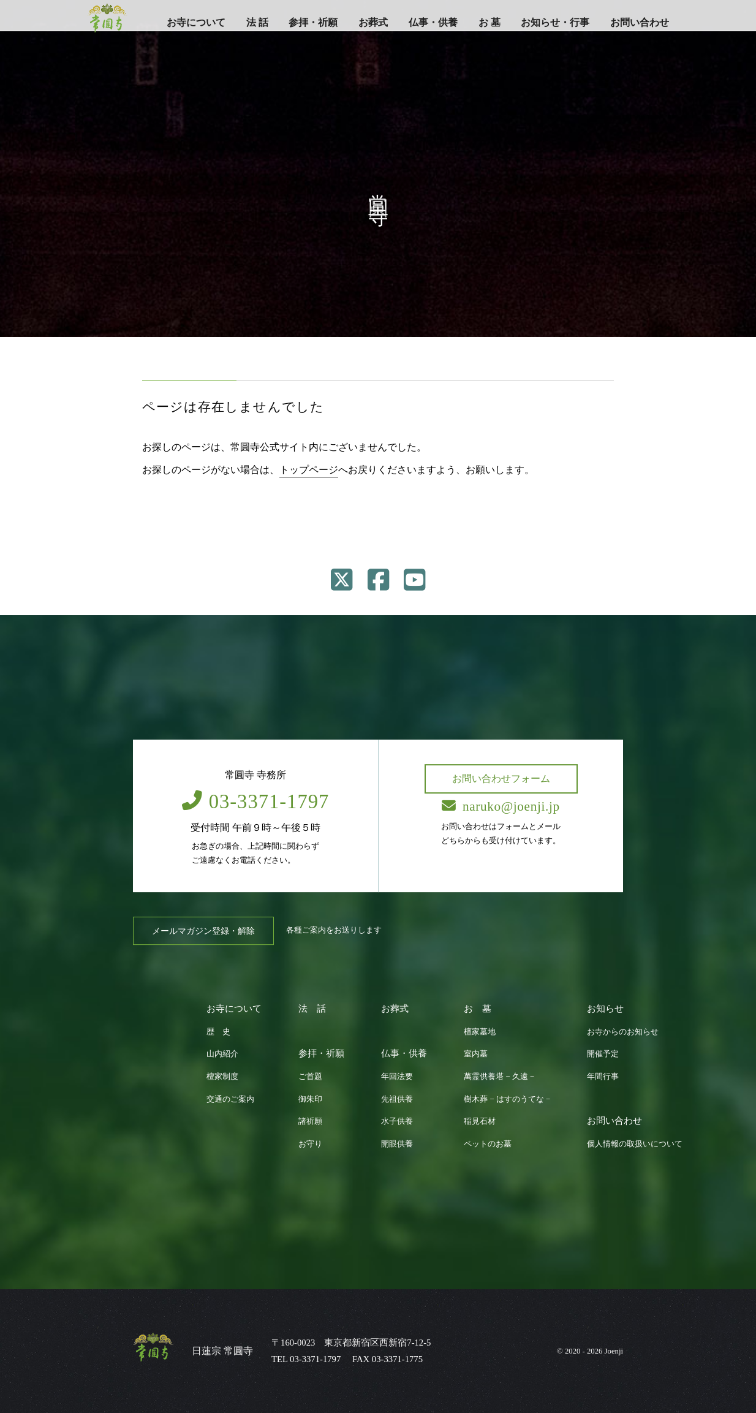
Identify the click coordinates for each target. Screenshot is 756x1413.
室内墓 (476, 1054)
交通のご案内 (230, 1099)
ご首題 (310, 1076)
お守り (310, 1144)
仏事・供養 (433, 22)
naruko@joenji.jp (500, 806)
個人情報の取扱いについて (634, 1144)
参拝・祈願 (313, 22)
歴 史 (218, 1032)
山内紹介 (222, 1054)
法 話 (257, 22)
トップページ (308, 469)
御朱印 (310, 1099)
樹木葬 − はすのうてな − (507, 1099)
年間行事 (603, 1076)
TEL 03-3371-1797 (306, 1359)
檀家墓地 (480, 1032)
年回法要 (397, 1076)
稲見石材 (480, 1121)
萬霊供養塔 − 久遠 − (499, 1076)
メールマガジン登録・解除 (203, 931)
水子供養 (397, 1121)
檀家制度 (222, 1076)
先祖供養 (397, 1099)
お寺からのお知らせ (623, 1032)
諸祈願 (310, 1121)
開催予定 (603, 1054)
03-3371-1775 (397, 1359)
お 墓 (489, 22)
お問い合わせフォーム (501, 778)
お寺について (196, 22)
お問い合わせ (639, 22)
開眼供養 (397, 1144)
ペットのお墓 (488, 1144)
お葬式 (373, 22)
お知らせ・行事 (555, 22)
